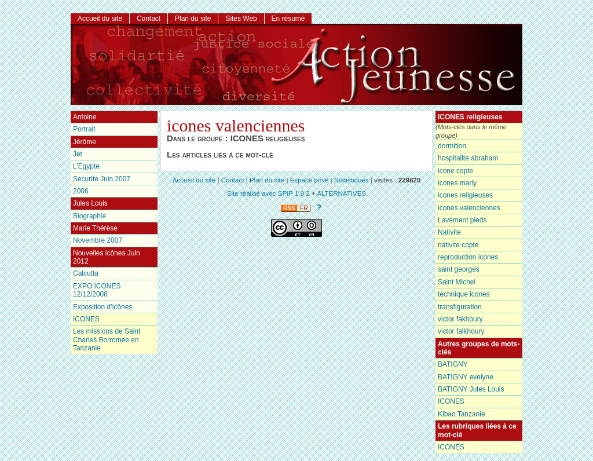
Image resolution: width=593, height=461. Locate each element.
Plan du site (193, 18)
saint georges (458, 269)
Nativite (449, 232)
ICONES (451, 401)
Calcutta (85, 273)
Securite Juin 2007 (101, 179)
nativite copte (458, 245)
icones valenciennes (469, 208)
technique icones (464, 294)
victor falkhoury (461, 331)
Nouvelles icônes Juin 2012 (106, 257)
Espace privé (309, 180)
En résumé (288, 18)
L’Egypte (86, 166)
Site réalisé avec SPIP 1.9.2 (268, 193)
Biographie (89, 216)
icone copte (455, 171)
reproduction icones (468, 257)
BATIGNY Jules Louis (471, 389)
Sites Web (241, 18)
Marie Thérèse (95, 228)
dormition (452, 146)
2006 (81, 191)
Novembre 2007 (97, 240)
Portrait (84, 129)
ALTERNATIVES (341, 193)
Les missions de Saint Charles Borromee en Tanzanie (106, 339)
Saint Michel (456, 282)
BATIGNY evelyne (465, 377)
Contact (148, 18)
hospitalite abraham (468, 158)
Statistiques (351, 180)
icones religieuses (465, 195)
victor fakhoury (460, 319)
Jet (77, 154)
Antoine (85, 117)
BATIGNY (453, 364)
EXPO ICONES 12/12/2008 (96, 290)
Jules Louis (90, 203)
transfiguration (460, 307)
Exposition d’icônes (102, 307)
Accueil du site (100, 18)
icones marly (457, 183)
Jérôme (84, 142)
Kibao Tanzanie (461, 414)
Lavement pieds (462, 220)
